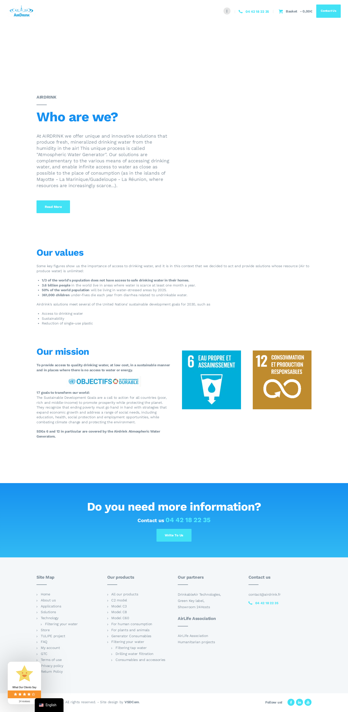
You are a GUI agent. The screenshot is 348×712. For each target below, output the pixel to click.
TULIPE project (53, 637)
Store (45, 631)
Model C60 (120, 619)
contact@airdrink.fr (264, 595)
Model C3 (119, 607)
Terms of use (51, 660)
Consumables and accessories (140, 660)
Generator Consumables (131, 637)
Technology (49, 619)
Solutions (48, 613)
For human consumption (131, 625)
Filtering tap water (131, 649)
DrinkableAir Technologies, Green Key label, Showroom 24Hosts (199, 601)
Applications (51, 607)
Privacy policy (52, 666)
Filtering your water (61, 625)
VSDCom (131, 703)
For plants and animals (130, 631)
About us (48, 601)
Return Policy (52, 672)
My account (50, 649)
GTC (44, 654)
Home (45, 595)
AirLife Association (193, 637)
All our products (124, 595)
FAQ (44, 643)
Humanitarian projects (196, 643)
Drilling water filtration (135, 654)
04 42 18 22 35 (188, 520)
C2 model (119, 601)
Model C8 (119, 613)
